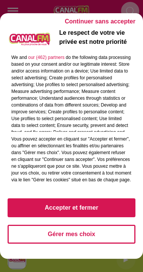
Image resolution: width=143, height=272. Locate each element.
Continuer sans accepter (100, 21)
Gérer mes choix (71, 234)
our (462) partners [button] (46, 57)
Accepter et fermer (71, 207)
